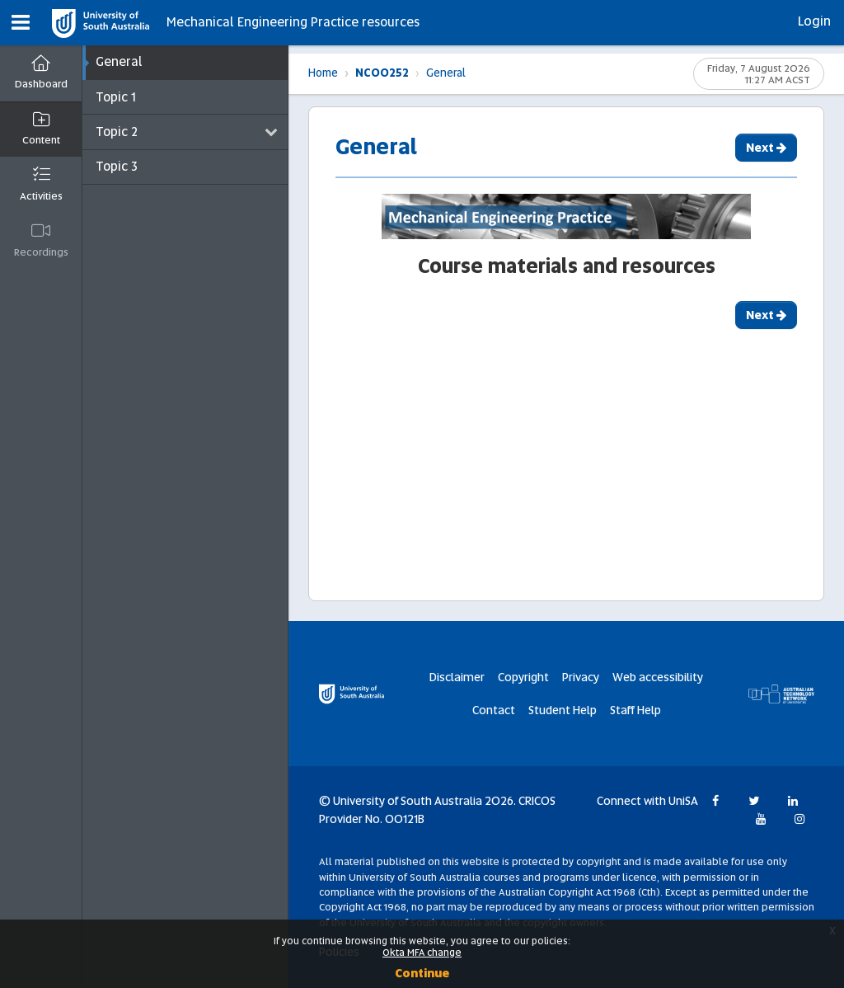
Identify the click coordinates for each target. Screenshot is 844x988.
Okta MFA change (422, 952)
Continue (422, 973)
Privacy (580, 677)
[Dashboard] (41, 73)
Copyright (523, 677)
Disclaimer (457, 677)
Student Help (562, 710)
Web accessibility (657, 677)
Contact (493, 710)
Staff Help (635, 710)
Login (814, 21)
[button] (20, 22)
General (446, 66)
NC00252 (382, 66)
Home (323, 66)
